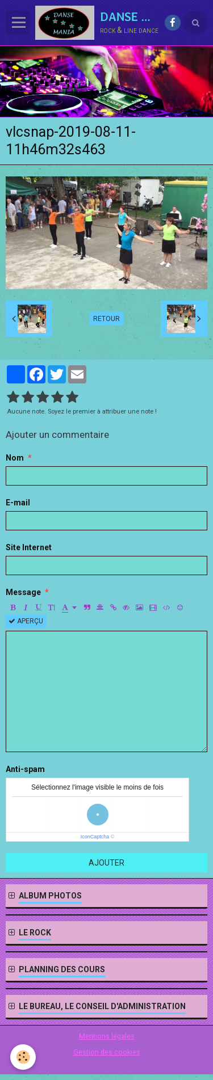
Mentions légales (107, 1036)
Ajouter (106, 862)
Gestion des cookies (106, 1052)
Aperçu (26, 621)
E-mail (18, 502)
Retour (106, 319)
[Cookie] (23, 1057)
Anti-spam (25, 769)
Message (23, 592)
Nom (15, 457)
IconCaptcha (95, 836)
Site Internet (29, 547)
